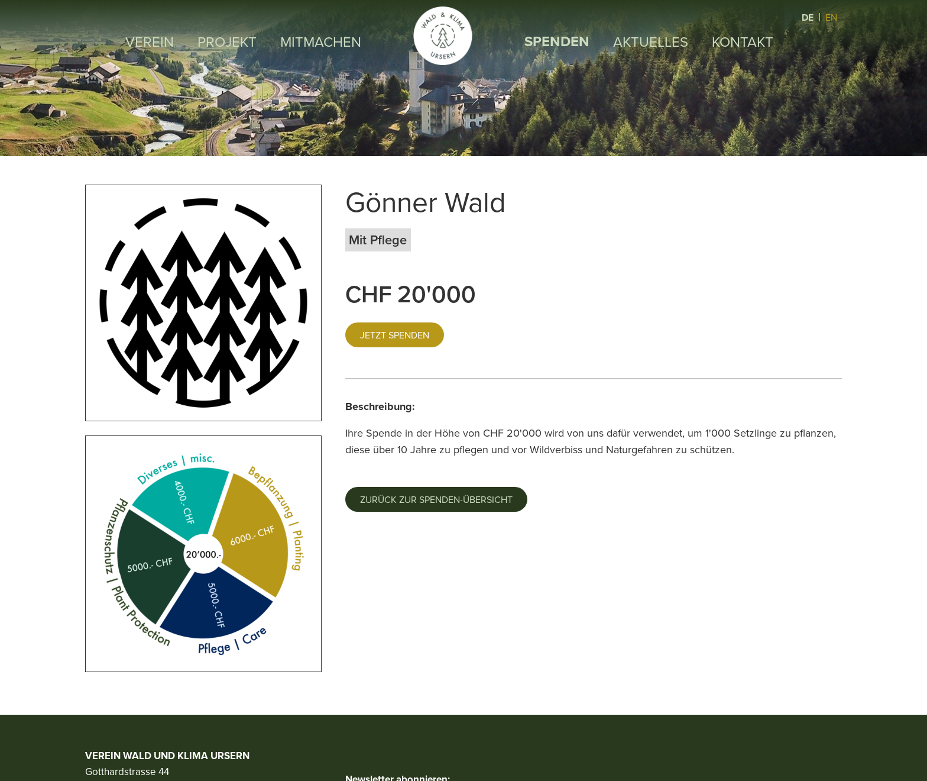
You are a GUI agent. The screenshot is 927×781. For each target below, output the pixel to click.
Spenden (556, 41)
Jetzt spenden (394, 334)
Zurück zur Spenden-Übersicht (436, 499)
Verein (149, 41)
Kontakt (742, 41)
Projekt (227, 41)
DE (809, 17)
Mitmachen (320, 41)
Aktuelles (650, 41)
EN (831, 17)
